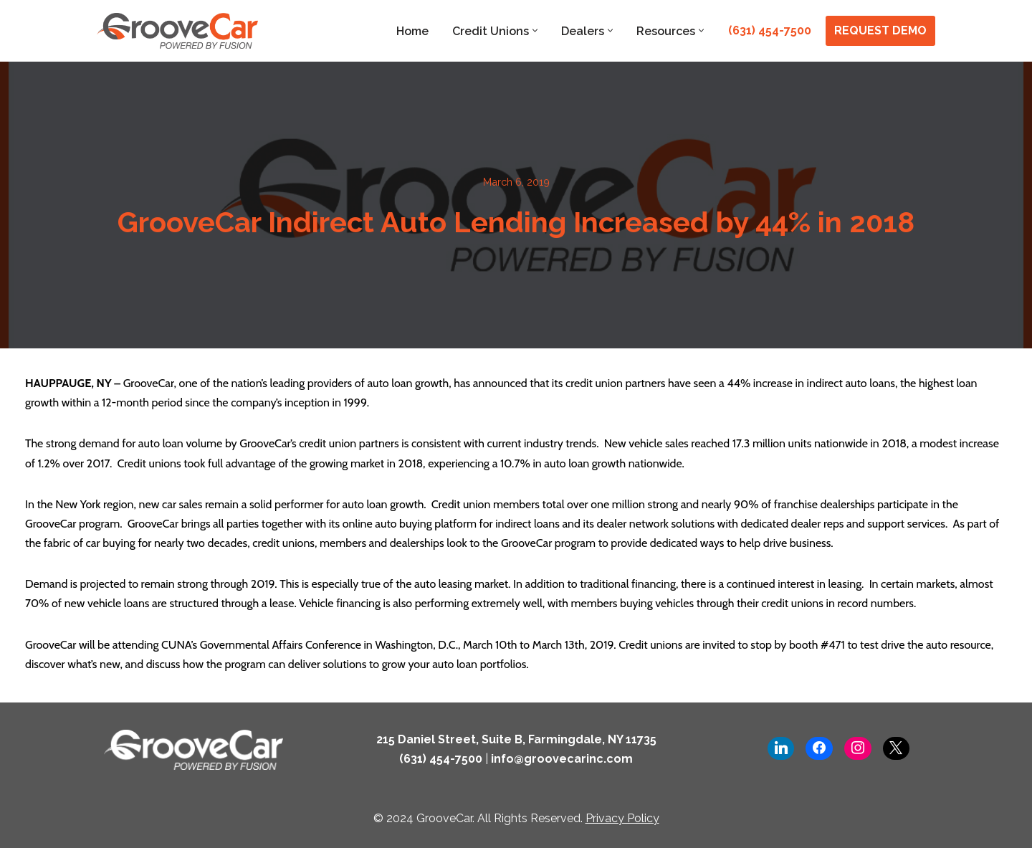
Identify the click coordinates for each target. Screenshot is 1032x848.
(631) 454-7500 (769, 30)
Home (412, 31)
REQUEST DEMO (880, 30)
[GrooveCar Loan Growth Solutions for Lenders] (177, 31)
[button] (535, 30)
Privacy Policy (622, 818)
